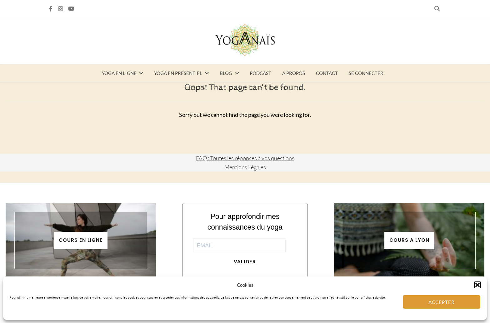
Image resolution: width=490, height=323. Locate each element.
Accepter (441, 302)
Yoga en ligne (119, 73)
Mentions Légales (245, 167)
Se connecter (366, 73)
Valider (245, 261)
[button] (477, 285)
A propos (293, 73)
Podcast (260, 73)
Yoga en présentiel (178, 73)
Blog (226, 73)
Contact (327, 73)
